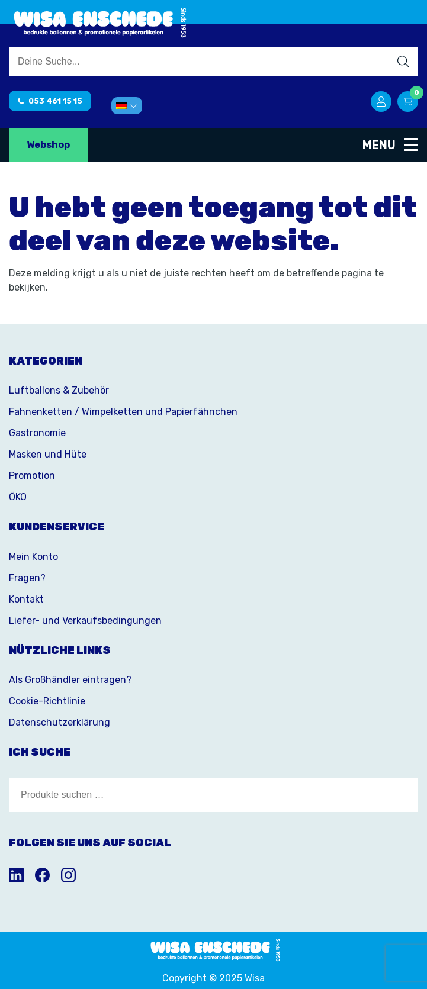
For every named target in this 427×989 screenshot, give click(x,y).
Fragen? (27, 578)
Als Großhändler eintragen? (70, 679)
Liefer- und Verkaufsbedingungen (85, 620)
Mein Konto (33, 556)
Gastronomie (37, 433)
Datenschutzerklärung (59, 722)
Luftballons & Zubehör (59, 390)
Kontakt (26, 599)
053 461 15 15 (50, 100)
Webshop (48, 144)
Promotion (32, 475)
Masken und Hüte (47, 454)
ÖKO (18, 496)
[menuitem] (126, 105)
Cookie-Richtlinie (47, 701)
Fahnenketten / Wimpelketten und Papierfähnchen (123, 411)
